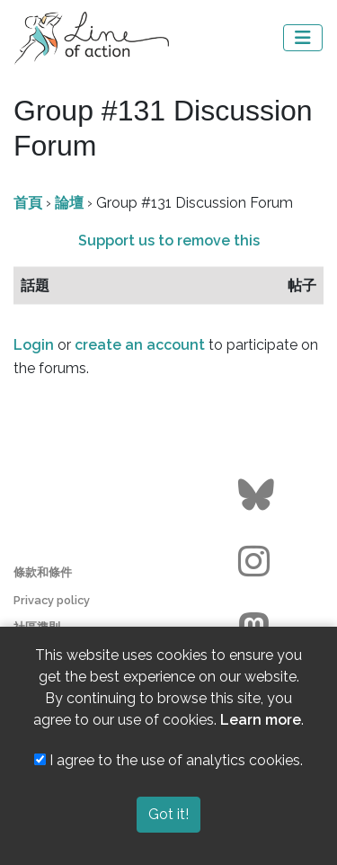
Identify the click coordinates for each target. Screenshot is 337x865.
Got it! (168, 814)
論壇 (69, 202)
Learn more (260, 719)
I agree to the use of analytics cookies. (168, 760)
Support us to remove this (169, 240)
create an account (140, 344)
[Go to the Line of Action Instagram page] (258, 562)
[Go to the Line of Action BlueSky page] (258, 495)
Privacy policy (51, 600)
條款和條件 (42, 572)
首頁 (27, 202)
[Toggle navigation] (303, 37)
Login (33, 344)
